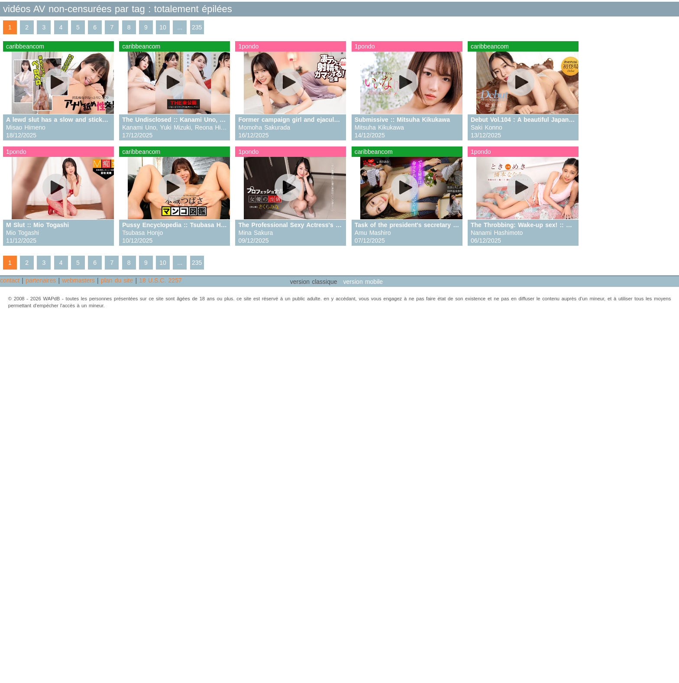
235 (197, 27)
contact (9, 280)
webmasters (78, 280)
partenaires (41, 280)
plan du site (117, 280)
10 (162, 27)
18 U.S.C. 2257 (160, 280)
